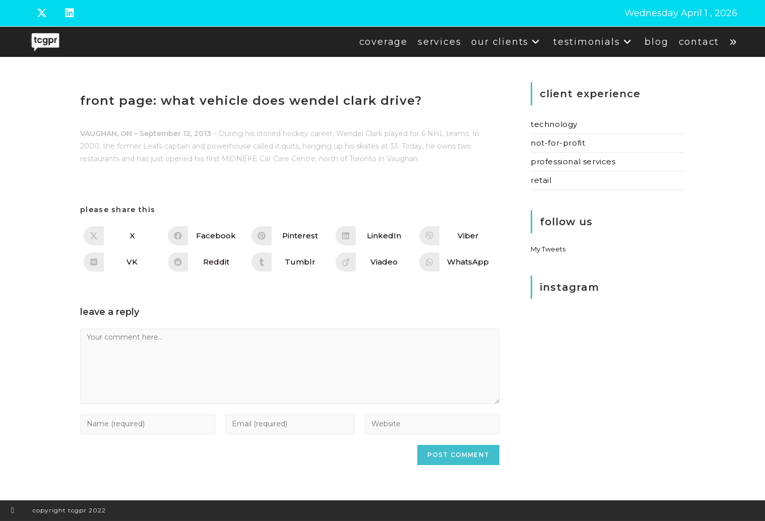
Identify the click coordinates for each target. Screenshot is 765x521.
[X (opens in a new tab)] (48, 13)
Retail (541, 180)
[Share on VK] (122, 262)
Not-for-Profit (558, 143)
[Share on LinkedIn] (374, 236)
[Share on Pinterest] (290, 236)
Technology (554, 124)
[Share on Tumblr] (290, 262)
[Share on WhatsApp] (458, 262)
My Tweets (548, 249)
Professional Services (573, 161)
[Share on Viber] (458, 236)
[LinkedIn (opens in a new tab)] (74, 13)
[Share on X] (122, 236)
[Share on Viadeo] (374, 262)
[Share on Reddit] (206, 262)
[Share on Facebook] (206, 236)
